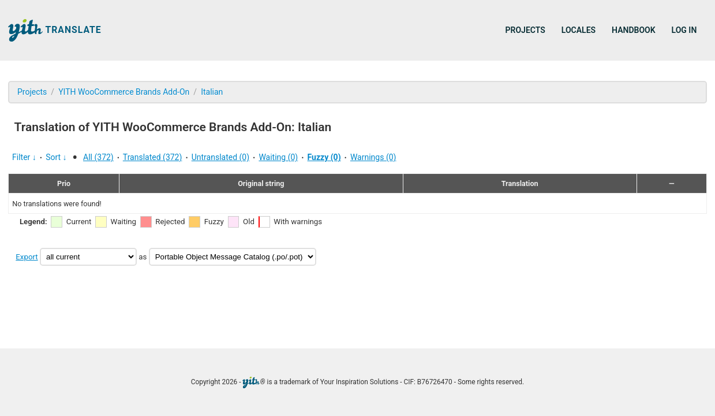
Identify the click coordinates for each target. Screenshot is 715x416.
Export (27, 256)
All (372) (98, 157)
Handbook (633, 30)
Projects (525, 30)
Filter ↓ (24, 157)
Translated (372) (152, 157)
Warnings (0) (373, 157)
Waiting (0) (278, 157)
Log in (684, 30)
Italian (212, 91)
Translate (55, 30)
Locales (578, 30)
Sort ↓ (56, 157)
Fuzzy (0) (324, 157)
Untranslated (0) (220, 157)
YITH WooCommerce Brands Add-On (123, 91)
